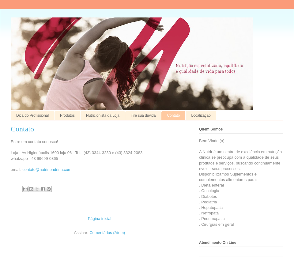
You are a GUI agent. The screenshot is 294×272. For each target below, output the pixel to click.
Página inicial (99, 218)
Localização (200, 115)
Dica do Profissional (32, 115)
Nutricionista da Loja (102, 115)
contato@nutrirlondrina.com (46, 169)
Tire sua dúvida (143, 115)
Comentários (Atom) (107, 232)
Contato (173, 115)
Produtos (67, 115)
